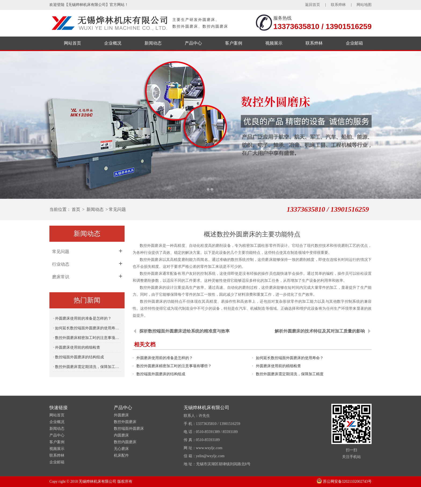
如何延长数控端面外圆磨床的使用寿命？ (290, 358)
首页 (76, 209)
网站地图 (364, 5)
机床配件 (121, 455)
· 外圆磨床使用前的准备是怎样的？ (82, 318)
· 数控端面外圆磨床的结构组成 (78, 357)
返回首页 (312, 5)
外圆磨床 (121, 415)
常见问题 (117, 209)
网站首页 (72, 43)
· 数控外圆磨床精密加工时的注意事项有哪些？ (87, 338)
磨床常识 (60, 277)
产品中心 (193, 43)
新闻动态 (153, 43)
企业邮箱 (354, 43)
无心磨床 (121, 449)
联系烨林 (338, 5)
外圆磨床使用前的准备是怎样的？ (164, 358)
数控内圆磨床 (125, 442)
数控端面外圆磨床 (129, 429)
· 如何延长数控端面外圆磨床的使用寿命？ (87, 328)
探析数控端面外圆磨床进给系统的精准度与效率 (184, 331)
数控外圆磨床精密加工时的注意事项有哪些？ (174, 366)
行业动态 (60, 264)
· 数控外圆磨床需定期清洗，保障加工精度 (87, 367)
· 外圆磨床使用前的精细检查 (76, 347)
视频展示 (273, 43)
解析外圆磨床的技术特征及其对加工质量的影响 (320, 331)
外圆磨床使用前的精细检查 (278, 366)
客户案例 (233, 43)
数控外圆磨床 (151, 260)
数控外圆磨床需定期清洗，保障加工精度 (290, 374)
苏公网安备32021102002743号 (344, 481)
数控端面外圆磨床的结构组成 (160, 374)
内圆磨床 (121, 435)
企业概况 (112, 43)
